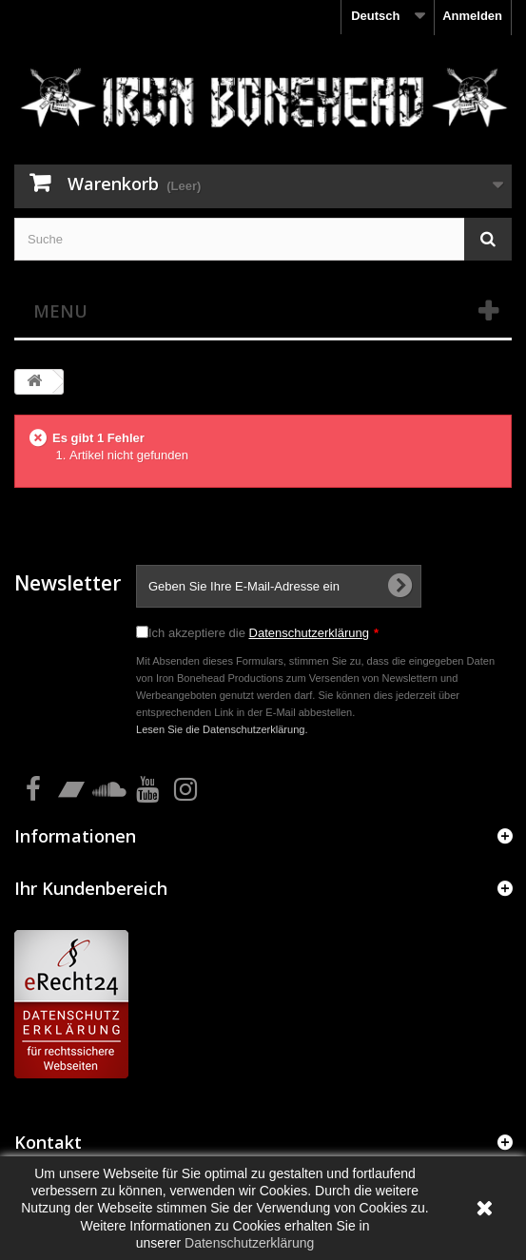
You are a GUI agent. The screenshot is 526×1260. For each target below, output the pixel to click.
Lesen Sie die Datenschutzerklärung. (222, 729)
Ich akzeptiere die (263, 633)
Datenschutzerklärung (309, 633)
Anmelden (472, 16)
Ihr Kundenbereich (90, 888)
